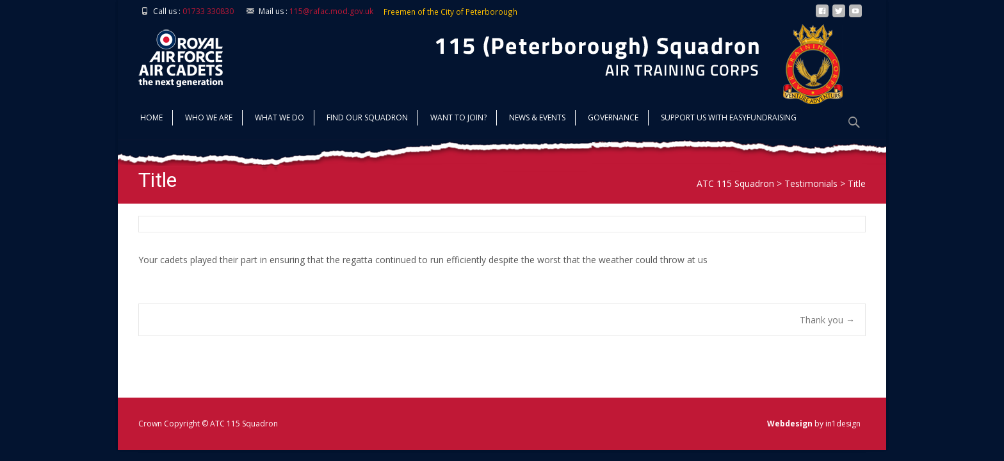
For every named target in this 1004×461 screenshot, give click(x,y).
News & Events (537, 118)
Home (151, 118)
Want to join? (458, 118)
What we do (279, 118)
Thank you (827, 320)
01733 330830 (208, 11)
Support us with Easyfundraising (729, 118)
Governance (613, 118)
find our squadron (367, 118)
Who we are (208, 118)
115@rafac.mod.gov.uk (331, 11)
